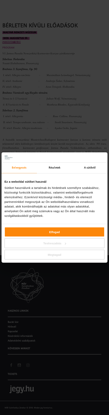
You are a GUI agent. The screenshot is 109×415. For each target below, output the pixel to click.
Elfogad (54, 231)
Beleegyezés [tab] (19, 167)
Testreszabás (54, 243)
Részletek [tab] (54, 167)
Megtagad (54, 254)
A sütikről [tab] (90, 167)
